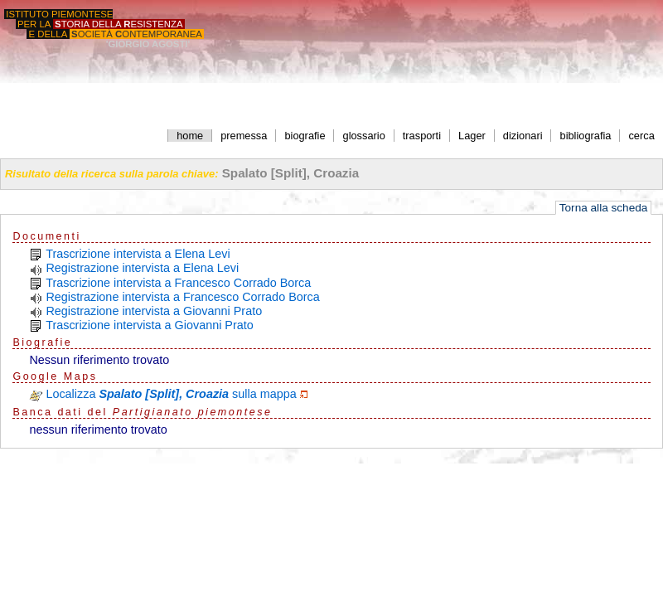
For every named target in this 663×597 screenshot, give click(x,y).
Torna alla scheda (603, 207)
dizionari (523, 135)
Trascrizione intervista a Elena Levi (138, 253)
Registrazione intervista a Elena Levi (142, 267)
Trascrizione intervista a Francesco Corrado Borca (178, 282)
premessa (243, 135)
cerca (641, 135)
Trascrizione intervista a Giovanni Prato (150, 325)
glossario (364, 135)
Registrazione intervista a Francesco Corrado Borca (182, 296)
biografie (304, 135)
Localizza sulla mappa (171, 393)
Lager (472, 135)
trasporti (422, 135)
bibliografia (586, 135)
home (190, 135)
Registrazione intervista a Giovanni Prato (154, 311)
